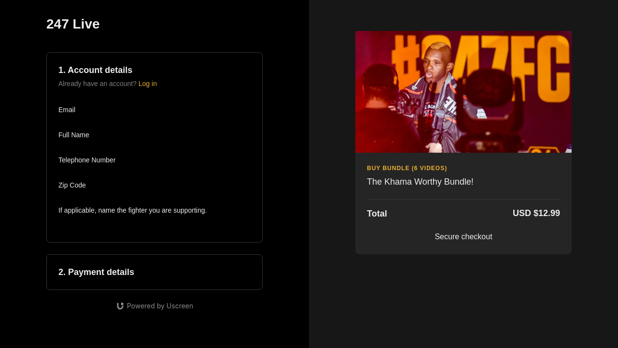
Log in (148, 83)
